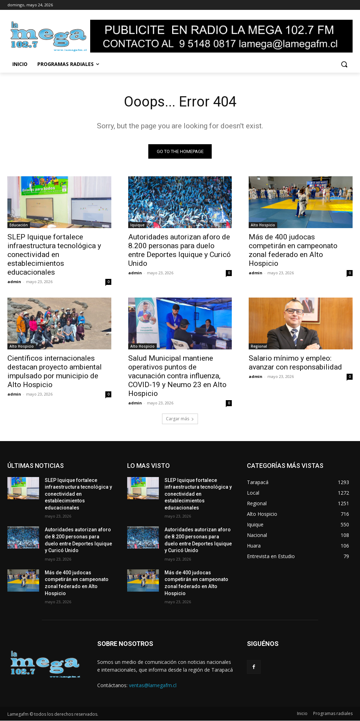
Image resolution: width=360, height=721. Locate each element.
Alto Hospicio (263, 225)
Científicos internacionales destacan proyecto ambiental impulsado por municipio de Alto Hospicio (54, 371)
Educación (19, 225)
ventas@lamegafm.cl (152, 685)
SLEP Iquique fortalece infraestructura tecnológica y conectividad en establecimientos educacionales (54, 255)
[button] (344, 64)
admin (14, 282)
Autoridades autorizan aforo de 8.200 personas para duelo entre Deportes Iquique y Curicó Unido (179, 250)
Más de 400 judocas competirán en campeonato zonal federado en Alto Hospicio (293, 250)
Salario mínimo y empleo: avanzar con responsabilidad (295, 363)
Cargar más (180, 419)
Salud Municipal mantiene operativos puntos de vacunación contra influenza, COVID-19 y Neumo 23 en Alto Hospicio (177, 376)
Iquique (137, 225)
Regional (259, 346)
